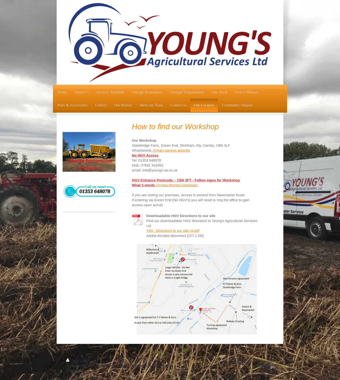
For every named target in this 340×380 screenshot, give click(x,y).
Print (73, 361)
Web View (266, 365)
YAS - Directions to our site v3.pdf (172, 231)
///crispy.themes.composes (176, 185)
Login (269, 361)
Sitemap (87, 361)
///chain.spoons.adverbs (171, 150)
